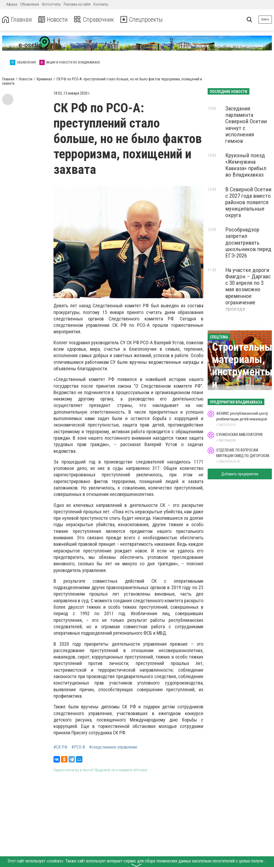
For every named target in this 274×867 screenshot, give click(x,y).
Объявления (29, 4)
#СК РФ (60, 747)
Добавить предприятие (239, 474)
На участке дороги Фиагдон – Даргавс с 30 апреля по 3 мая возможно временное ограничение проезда (248, 289)
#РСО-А (78, 747)
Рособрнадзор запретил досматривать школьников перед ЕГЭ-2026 (248, 242)
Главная (17, 19)
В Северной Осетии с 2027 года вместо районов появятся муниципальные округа (248, 202)
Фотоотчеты (51, 4)
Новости (53, 19)
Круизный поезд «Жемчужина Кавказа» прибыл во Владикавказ (245, 165)
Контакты (100, 4)
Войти (265, 19)
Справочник (95, 19)
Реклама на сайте (77, 4)
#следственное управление (113, 747)
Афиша (11, 4)
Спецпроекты (143, 19)
